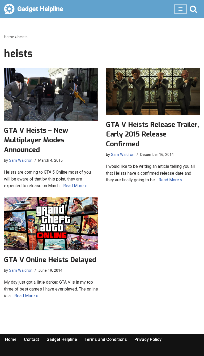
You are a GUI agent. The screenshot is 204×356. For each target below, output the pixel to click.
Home (9, 37)
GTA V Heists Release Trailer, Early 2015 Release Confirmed (152, 134)
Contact (32, 339)
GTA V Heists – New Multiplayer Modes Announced (36, 140)
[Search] (193, 9)
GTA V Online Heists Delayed (50, 260)
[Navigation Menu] (180, 9)
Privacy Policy (149, 339)
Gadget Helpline (62, 339)
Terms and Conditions (106, 339)
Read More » (75, 185)
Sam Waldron (20, 160)
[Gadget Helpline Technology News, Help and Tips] (33, 9)
